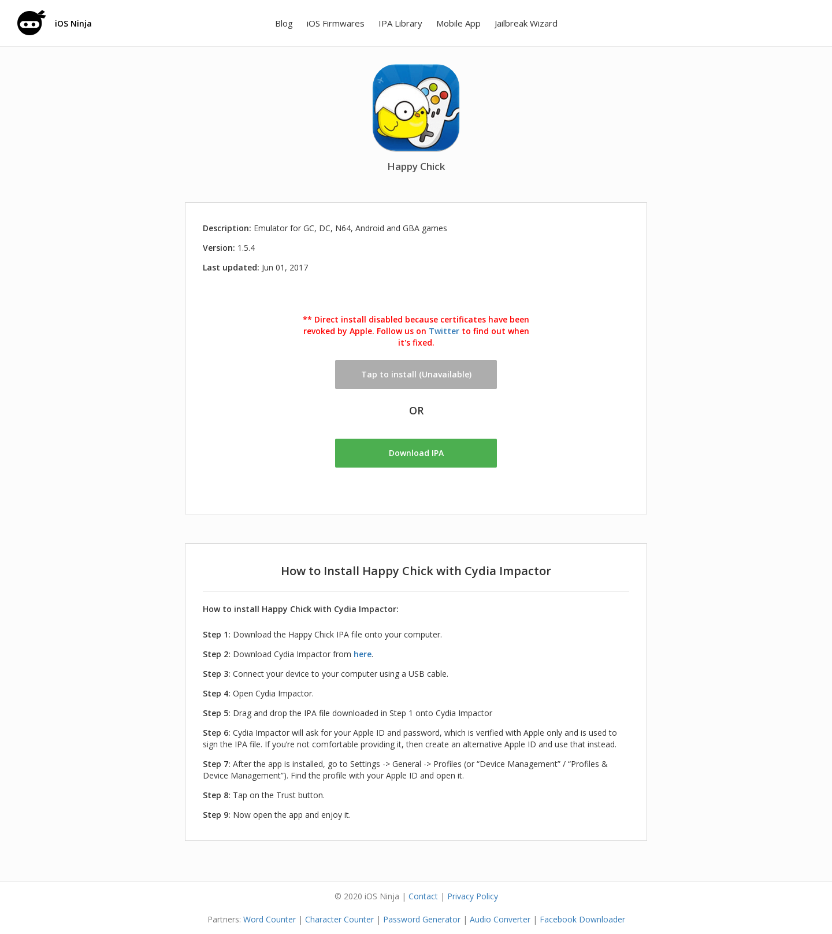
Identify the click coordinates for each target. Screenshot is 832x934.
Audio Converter (500, 919)
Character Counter (339, 919)
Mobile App (458, 23)
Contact (423, 896)
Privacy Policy (472, 896)
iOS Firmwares (336, 23)
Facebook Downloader (582, 919)
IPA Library (400, 23)
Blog (284, 23)
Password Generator (421, 919)
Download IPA (416, 452)
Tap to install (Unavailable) (416, 374)
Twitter (444, 330)
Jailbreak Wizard (526, 23)
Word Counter (269, 919)
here (363, 653)
